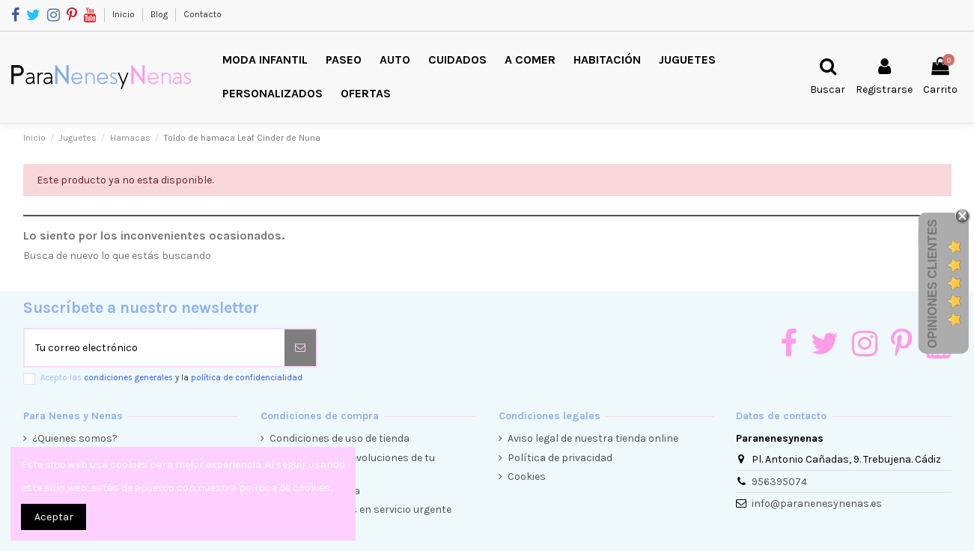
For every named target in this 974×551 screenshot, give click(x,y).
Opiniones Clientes (932, 283)
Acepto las (171, 378)
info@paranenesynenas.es (817, 503)
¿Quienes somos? (75, 438)
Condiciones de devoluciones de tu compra (352, 465)
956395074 (779, 481)
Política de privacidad (560, 457)
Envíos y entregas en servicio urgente (360, 509)
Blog (160, 14)
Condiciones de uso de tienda (340, 438)
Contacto (202, 14)
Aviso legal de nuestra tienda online (593, 438)
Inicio (124, 14)
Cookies (527, 476)
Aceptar (53, 517)
